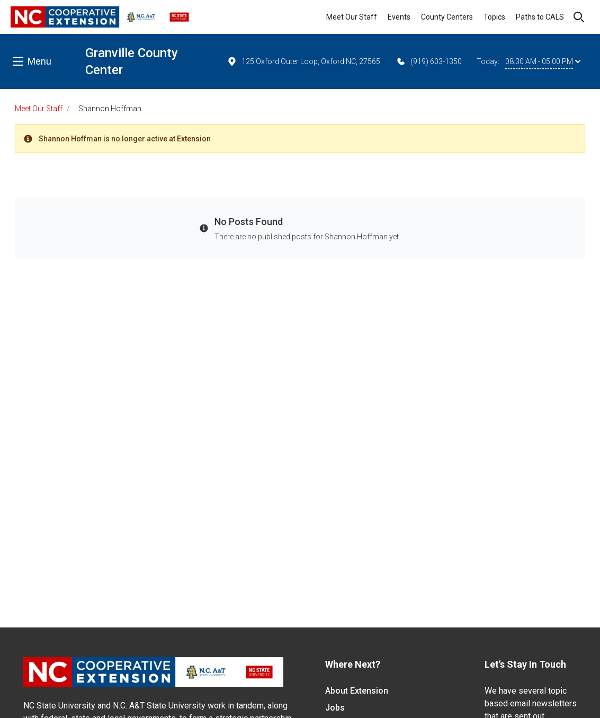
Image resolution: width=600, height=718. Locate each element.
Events (399, 17)
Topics (494, 17)
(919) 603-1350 (429, 61)
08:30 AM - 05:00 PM (542, 61)
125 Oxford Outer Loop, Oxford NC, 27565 (303, 61)
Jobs (335, 708)
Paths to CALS (540, 17)
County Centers (447, 17)
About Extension (356, 691)
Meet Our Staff (351, 17)
